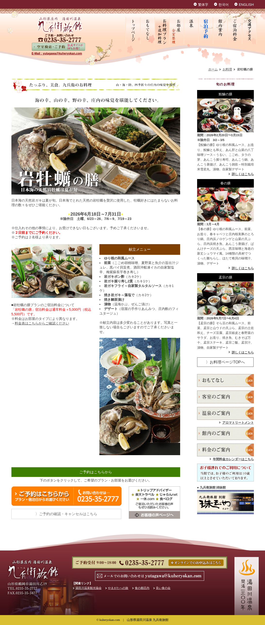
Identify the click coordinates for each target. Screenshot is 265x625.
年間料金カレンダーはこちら (233, 459)
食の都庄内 (142, 588)
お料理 (227, 69)
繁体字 (203, 5)
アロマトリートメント (238, 422)
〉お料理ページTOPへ (225, 362)
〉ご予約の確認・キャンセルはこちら (66, 514)
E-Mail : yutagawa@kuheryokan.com (57, 53)
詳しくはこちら (243, 174)
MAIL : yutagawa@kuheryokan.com (151, 576)
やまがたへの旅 (118, 588)
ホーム (213, 69)
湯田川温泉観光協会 (88, 588)
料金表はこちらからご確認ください (42, 323)
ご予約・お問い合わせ (149, 563)
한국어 (223, 5)
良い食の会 (163, 588)
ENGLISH (246, 5)
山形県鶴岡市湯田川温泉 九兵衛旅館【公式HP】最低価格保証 (60, 24)
